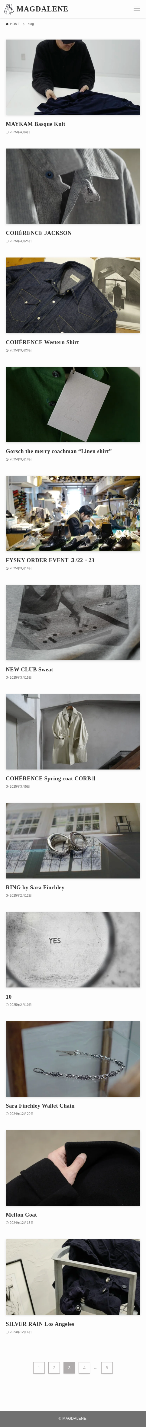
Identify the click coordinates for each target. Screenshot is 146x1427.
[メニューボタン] (137, 9)
